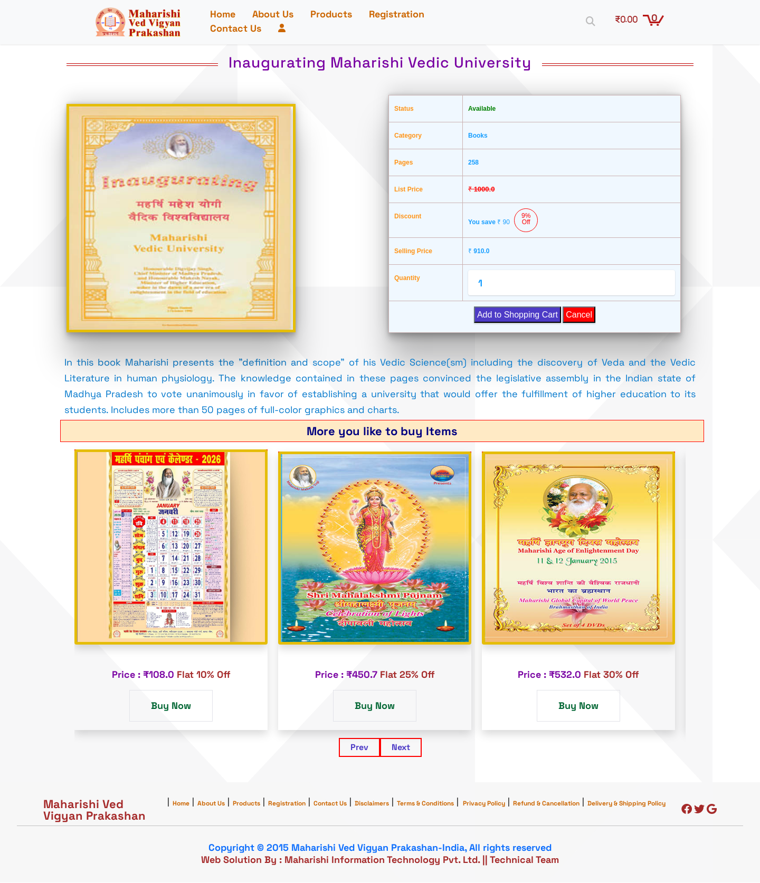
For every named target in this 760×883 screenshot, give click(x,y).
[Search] (588, 21)
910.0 (478, 251)
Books (478, 136)
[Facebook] (686, 810)
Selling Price (413, 251)
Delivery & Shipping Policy (626, 804)
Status (404, 109)
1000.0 (481, 190)
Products (333, 14)
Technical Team (524, 860)
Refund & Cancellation (546, 804)
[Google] (712, 810)
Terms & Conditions (425, 804)
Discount (407, 216)
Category (408, 136)
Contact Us (237, 29)
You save (503, 221)
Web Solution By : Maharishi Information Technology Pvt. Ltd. (340, 860)
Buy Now (171, 706)
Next (401, 747)
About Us (275, 14)
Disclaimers (372, 804)
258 (473, 163)
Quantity (407, 278)
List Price (408, 190)
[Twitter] (699, 810)
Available (482, 109)
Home (225, 14)
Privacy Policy (484, 804)
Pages (403, 163)
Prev (359, 747)
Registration (398, 14)
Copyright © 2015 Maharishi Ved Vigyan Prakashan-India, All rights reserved (380, 848)
